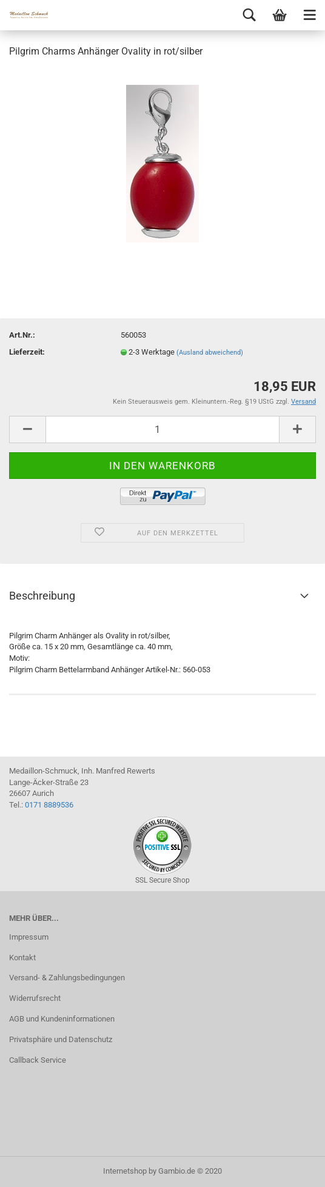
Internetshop (125, 1170)
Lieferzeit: (27, 351)
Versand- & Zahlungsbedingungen (67, 977)
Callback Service (37, 1060)
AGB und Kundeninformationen (62, 1018)
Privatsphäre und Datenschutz (60, 1039)
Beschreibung (42, 595)
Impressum (29, 936)
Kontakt (22, 957)
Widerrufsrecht (35, 998)
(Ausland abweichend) (209, 352)
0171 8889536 (49, 804)
